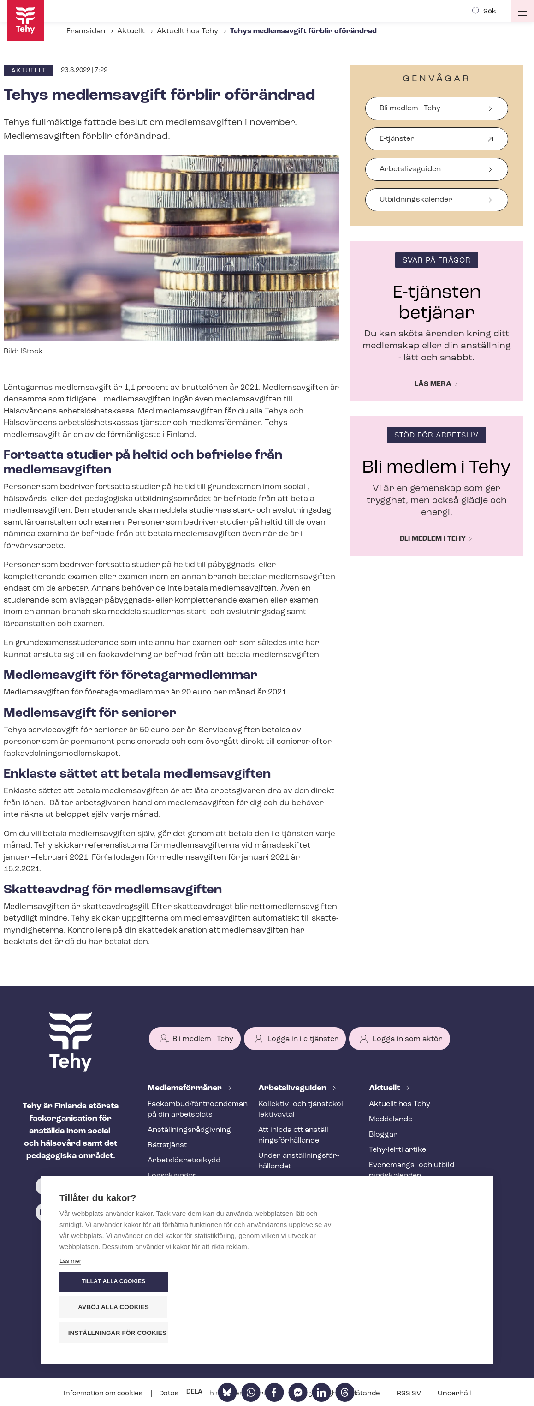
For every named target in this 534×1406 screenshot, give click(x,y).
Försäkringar (172, 1175)
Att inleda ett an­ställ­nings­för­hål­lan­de (294, 1135)
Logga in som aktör (408, 1039)
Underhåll (454, 1393)
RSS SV (409, 1393)
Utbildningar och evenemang (178, 1196)
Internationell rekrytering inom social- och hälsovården (302, 1244)
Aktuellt (131, 31)
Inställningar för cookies (423, 1332)
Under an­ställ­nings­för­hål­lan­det (298, 1161)
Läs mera (433, 384)
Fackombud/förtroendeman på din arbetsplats (192, 1110)
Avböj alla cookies (419, 1307)
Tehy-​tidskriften (176, 1217)
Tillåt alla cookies (419, 1282)
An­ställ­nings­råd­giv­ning (189, 1130)
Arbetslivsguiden (410, 169)
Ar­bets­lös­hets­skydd (184, 1160)
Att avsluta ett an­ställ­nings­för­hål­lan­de (296, 1187)
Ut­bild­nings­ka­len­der (416, 199)
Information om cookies (104, 1393)
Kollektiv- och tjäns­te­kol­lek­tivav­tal (301, 1110)
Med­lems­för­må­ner (186, 1088)
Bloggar (383, 1134)
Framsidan (85, 31)
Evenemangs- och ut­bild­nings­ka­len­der (413, 1170)
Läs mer (70, 1335)
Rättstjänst (167, 1145)
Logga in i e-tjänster (302, 1039)
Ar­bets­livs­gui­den (293, 1088)
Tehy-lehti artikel (398, 1150)
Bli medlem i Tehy (410, 108)
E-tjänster (397, 142)
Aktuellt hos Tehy (187, 31)
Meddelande (390, 1119)
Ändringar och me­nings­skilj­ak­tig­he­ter (302, 1213)
